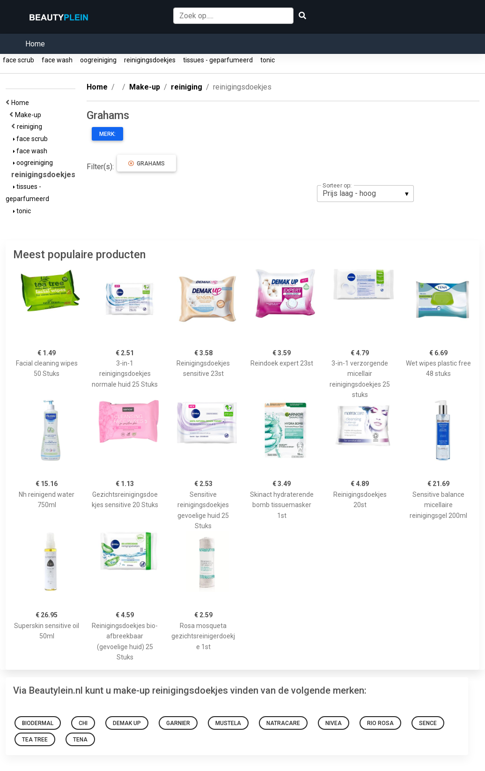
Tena (80, 739)
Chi (83, 723)
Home (35, 43)
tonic (267, 60)
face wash (57, 60)
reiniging (31, 126)
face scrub (18, 60)
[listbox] (365, 193)
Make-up (29, 115)
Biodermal (37, 723)
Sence (428, 723)
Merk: (107, 134)
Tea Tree (35, 739)
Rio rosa (380, 723)
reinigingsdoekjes (149, 60)
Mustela (228, 723)
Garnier (178, 723)
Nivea (333, 723)
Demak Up (127, 723)
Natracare (283, 723)
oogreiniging (98, 60)
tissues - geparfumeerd (218, 60)
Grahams (146, 163)
